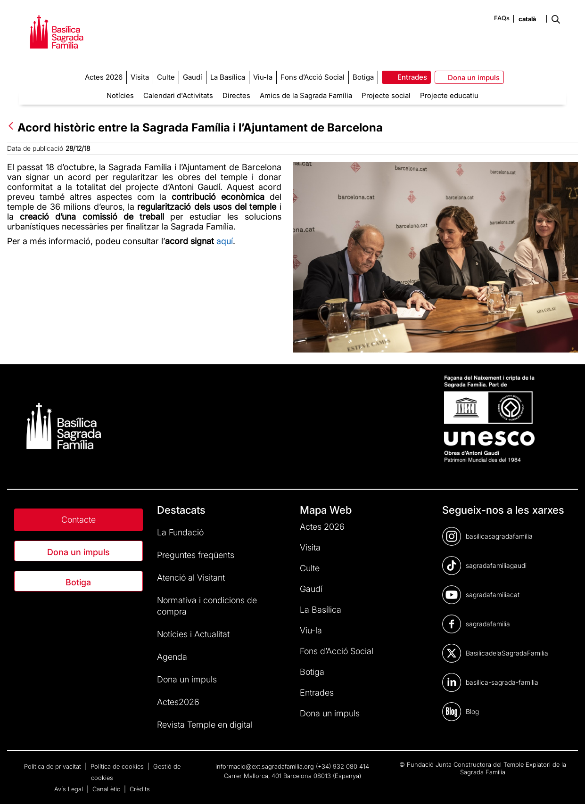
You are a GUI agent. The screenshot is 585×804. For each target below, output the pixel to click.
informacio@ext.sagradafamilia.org (264, 766)
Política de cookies (118, 766)
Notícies (120, 95)
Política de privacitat (53, 766)
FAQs (502, 18)
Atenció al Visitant (191, 577)
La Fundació (180, 532)
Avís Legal (69, 789)
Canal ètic (107, 789)
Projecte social (386, 95)
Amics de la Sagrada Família (306, 95)
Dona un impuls (78, 552)
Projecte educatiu (449, 95)
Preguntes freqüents (195, 555)
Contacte (78, 520)
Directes (236, 95)
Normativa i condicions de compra (207, 605)
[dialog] (567, 785)
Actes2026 (178, 702)
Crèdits (140, 789)
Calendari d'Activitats (178, 95)
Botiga (78, 582)
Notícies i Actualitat (193, 634)
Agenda (172, 657)
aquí (224, 241)
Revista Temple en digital (205, 725)
